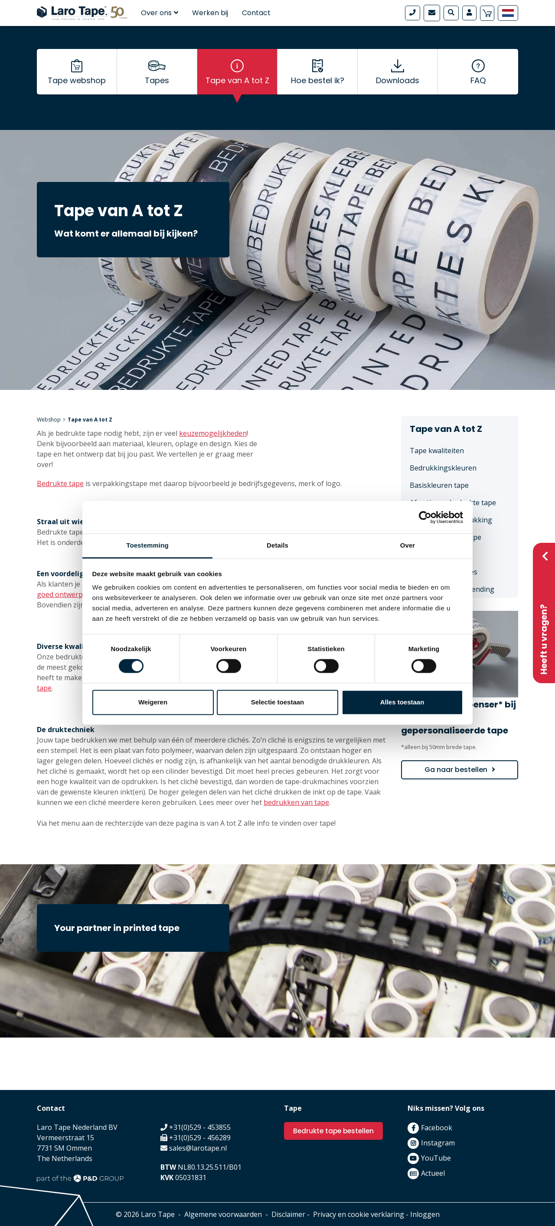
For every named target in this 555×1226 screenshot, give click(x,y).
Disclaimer (288, 1214)
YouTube (436, 1158)
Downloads (397, 86)
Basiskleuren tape (439, 485)
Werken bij (210, 13)
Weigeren (152, 702)
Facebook (436, 1127)
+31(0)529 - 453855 (200, 1127)
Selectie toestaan (277, 702)
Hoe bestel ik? (317, 86)
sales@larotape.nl (198, 1148)
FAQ (478, 86)
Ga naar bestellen (455, 770)
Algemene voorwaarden (223, 1214)
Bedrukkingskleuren (443, 468)
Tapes (157, 86)
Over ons (159, 13)
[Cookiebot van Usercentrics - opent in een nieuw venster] (425, 517)
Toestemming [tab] (147, 545)
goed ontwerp (60, 594)
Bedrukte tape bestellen (335, 1131)
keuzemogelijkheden (213, 433)
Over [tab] (407, 545)
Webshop (49, 419)
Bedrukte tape (60, 483)
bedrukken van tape (296, 802)
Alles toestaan (402, 702)
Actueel (433, 1173)
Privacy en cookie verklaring (358, 1214)
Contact (256, 13)
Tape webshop (77, 86)
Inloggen (425, 1214)
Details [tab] (277, 545)
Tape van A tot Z (237, 86)
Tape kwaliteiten (437, 450)
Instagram (438, 1143)
